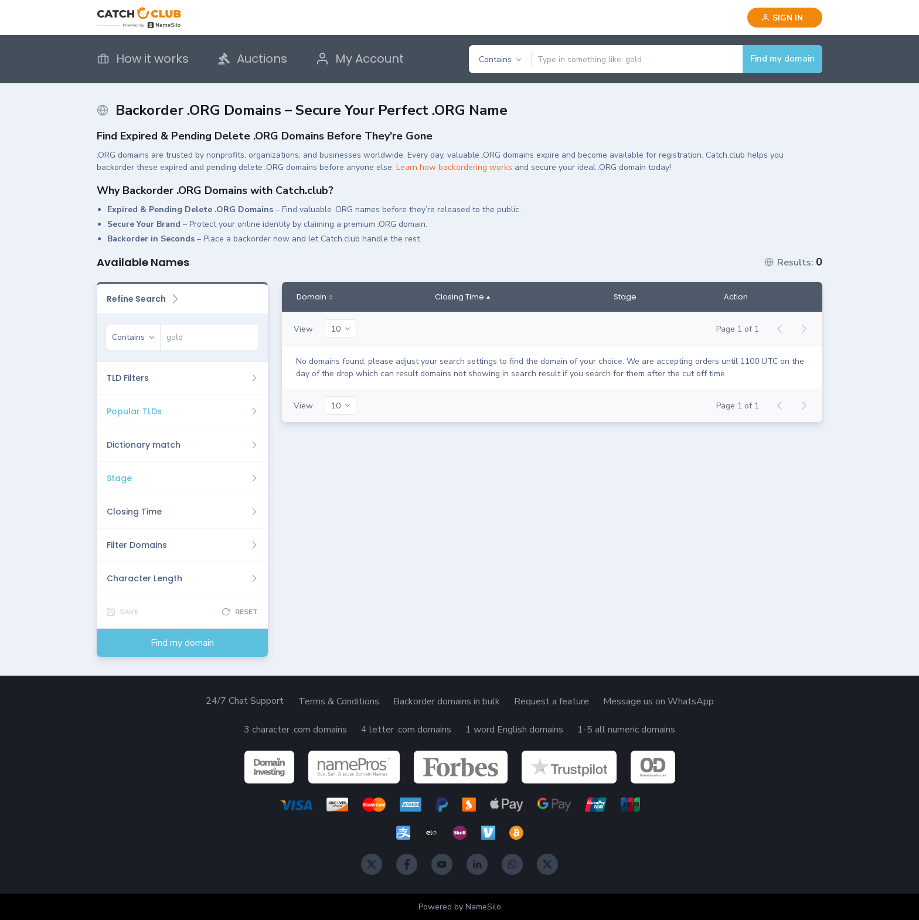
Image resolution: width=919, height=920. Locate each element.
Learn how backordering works (454, 167)
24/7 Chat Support (245, 701)
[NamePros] (354, 767)
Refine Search (143, 299)
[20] (340, 328)
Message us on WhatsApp (658, 701)
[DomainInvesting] (269, 767)
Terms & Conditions (338, 701)
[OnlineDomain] (653, 767)
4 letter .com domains (406, 729)
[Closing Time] (182, 511)
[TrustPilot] (569, 767)
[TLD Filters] (182, 378)
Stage (625, 297)
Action (736, 297)
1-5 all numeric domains (626, 729)
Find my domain (782, 58)
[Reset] (240, 611)
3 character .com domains (295, 729)
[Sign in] (784, 18)
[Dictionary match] (182, 444)
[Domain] (314, 297)
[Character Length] (182, 578)
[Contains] (500, 59)
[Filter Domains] (182, 545)
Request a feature (551, 701)
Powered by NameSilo (459, 906)
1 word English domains (514, 729)
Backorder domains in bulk (446, 701)
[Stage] (182, 478)
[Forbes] (461, 767)
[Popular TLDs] (182, 411)
